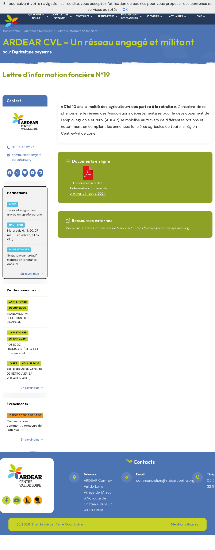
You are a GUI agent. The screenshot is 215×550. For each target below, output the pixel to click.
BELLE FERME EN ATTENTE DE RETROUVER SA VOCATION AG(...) (24, 373)
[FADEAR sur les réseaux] (27, 500)
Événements (17, 403)
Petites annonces (21, 290)
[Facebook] (10, 173)
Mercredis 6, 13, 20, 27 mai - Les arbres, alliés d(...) (23, 235)
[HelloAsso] (25, 173)
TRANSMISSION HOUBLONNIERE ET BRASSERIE (19, 318)
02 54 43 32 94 (23, 147)
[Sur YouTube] (17, 500)
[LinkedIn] (40, 173)
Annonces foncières (38, 31)
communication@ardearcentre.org (27, 157)
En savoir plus (31, 274)
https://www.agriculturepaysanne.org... (163, 228)
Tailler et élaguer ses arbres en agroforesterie (24, 212)
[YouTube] (32, 173)
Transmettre (11, 31)
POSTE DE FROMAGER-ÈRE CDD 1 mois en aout (22, 349)
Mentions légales (184, 524)
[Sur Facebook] (6, 500)
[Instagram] (17, 173)
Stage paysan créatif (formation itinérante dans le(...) (22, 260)
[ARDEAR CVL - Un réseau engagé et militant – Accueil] (11, 19)
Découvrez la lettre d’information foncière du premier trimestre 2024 (88, 188)
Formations (17, 192)
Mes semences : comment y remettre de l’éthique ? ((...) (24, 425)
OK (125, 9)
